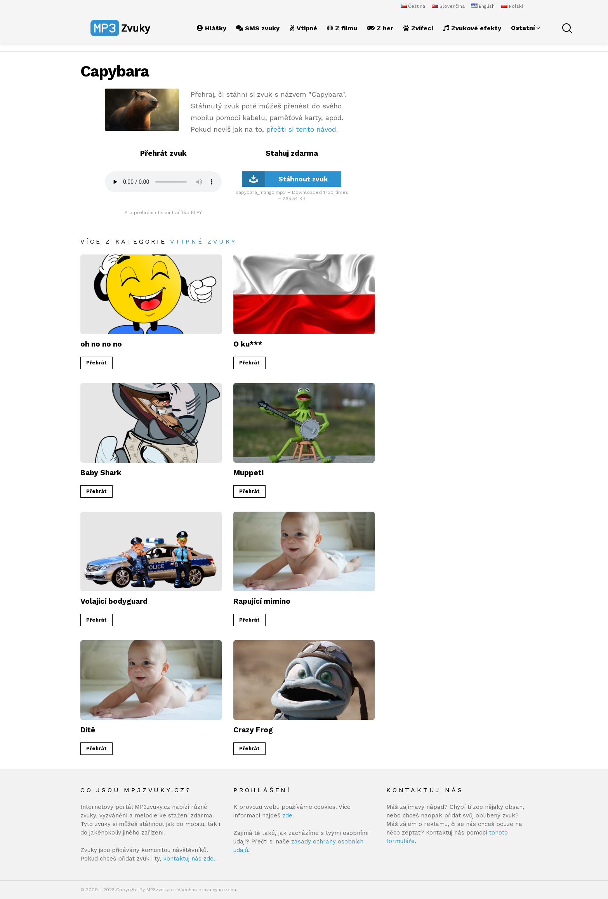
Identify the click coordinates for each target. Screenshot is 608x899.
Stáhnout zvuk (285, 179)
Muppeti (248, 472)
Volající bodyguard (114, 601)
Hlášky (211, 28)
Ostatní (523, 27)
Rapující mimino (261, 601)
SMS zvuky (258, 28)
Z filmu (342, 28)
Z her (380, 28)
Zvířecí (418, 28)
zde (287, 815)
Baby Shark (101, 472)
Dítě (87, 729)
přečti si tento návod (301, 129)
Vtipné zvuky (203, 241)
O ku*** (247, 344)
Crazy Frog (253, 729)
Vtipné (303, 28)
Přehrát (96, 363)
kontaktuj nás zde (188, 858)
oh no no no (101, 344)
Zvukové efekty (472, 28)
